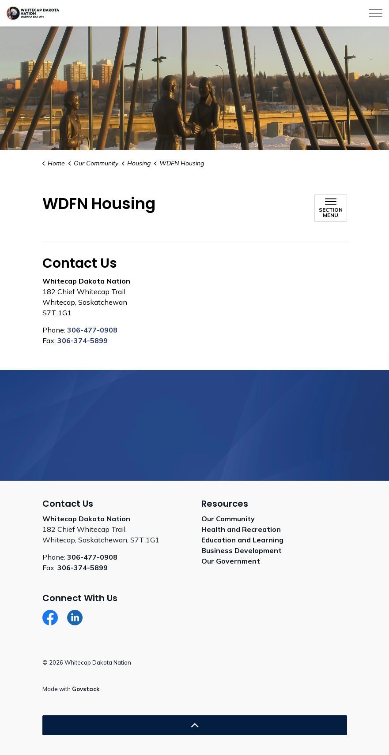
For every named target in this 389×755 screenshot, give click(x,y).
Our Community (228, 518)
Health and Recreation (241, 529)
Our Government (230, 561)
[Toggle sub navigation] (330, 208)
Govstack (85, 688)
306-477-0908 (92, 329)
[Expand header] (376, 13)
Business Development (241, 550)
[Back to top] (194, 725)
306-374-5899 (82, 340)
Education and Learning (242, 539)
